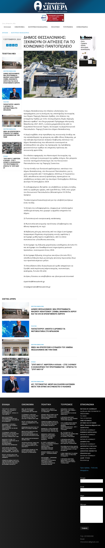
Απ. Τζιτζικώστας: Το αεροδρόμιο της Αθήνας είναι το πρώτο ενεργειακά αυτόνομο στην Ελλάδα (69, 434)
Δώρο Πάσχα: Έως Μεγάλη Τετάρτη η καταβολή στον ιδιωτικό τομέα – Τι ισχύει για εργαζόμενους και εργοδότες (10, 449)
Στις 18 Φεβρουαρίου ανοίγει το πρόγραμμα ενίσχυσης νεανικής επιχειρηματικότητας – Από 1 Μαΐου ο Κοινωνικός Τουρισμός (69, 426)
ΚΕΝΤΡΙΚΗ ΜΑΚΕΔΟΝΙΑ (20, 32)
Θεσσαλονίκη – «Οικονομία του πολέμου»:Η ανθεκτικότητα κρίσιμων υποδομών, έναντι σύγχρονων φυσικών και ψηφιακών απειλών (49, 461)
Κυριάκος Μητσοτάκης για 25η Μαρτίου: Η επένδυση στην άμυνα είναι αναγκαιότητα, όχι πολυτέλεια (49, 416)
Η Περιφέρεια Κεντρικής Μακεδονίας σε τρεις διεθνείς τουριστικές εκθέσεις (69, 418)
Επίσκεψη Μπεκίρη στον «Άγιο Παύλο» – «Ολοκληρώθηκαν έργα (49, 453)
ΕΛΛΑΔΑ (5, 156)
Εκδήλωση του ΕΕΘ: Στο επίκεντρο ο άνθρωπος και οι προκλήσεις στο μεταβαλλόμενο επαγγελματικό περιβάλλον (10, 442)
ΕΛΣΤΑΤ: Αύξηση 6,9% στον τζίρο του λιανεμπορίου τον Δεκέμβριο (10, 456)
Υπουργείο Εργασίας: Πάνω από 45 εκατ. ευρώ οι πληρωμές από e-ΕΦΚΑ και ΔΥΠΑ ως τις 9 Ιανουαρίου (30, 444)
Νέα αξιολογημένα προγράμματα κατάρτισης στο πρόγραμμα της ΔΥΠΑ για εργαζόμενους (10, 419)
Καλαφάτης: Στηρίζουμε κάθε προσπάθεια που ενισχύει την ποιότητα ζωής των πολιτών (49, 430)
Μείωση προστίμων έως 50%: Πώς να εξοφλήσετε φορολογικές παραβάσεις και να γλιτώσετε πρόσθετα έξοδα (30, 433)
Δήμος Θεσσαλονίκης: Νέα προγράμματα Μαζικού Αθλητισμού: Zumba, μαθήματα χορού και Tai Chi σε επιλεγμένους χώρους (53, 311)
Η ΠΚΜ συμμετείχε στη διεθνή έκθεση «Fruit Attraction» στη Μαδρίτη (69, 454)
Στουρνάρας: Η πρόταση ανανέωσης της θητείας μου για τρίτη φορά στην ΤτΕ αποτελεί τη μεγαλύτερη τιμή (10, 434)
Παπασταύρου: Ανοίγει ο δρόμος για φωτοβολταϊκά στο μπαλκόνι (49, 410)
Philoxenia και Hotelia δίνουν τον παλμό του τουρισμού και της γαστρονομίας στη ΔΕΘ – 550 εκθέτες (69, 448)
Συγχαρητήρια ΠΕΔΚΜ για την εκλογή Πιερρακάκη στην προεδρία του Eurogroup (30, 451)
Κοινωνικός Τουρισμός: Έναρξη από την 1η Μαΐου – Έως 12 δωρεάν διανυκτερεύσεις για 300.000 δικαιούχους (10, 426)
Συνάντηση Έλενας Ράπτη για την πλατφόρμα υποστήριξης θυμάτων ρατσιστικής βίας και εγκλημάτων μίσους (10, 462)
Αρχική (5, 32)
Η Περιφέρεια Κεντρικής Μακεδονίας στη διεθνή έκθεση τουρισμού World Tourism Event (68, 460)
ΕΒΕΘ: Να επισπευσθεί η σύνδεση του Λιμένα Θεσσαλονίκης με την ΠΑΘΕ (29, 410)
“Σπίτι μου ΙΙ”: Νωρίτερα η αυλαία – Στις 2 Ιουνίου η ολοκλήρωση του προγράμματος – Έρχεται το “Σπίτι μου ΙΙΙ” (54, 367)
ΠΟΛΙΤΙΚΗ (6, 101)
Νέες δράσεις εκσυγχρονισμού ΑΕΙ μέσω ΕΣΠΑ (30, 439)
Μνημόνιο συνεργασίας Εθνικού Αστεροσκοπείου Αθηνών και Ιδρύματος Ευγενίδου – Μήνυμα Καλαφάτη (48, 436)
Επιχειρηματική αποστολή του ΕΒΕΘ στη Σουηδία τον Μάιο (30, 427)
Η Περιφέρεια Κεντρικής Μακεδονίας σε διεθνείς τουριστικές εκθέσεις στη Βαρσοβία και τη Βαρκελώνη (68, 441)
